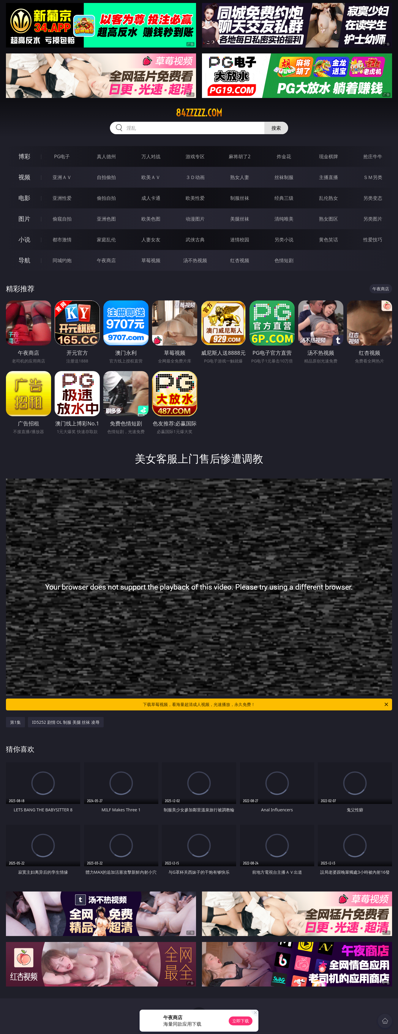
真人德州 (106, 156)
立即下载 (240, 1021)
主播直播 (328, 177)
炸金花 (284, 156)
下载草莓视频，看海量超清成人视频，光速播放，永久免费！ (266, 704)
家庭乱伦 (106, 239)
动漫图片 (195, 219)
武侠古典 (195, 239)
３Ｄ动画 (195, 177)
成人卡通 (150, 198)
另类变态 (372, 198)
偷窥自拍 (62, 219)
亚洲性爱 (62, 198)
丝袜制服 (283, 177)
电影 (24, 198)
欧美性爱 (195, 198)
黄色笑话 (328, 239)
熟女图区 (328, 219)
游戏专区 (195, 156)
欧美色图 (150, 219)
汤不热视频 (195, 260)
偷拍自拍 (106, 198)
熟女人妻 (239, 177)
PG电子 (62, 156)
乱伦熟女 (328, 198)
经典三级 (283, 198)
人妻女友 (150, 239)
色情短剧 (283, 260)
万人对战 (150, 156)
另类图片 (372, 219)
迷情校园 (239, 239)
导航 (24, 260)
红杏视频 (239, 260)
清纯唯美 (283, 219)
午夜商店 (106, 260)
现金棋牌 (328, 156)
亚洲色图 (106, 219)
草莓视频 (150, 260)
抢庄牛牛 (372, 156)
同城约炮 (62, 260)
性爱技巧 (372, 239)
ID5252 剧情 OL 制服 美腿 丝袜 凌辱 (66, 722)
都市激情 (62, 239)
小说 (24, 239)
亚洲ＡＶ (62, 177)
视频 (24, 177)
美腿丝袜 (239, 219)
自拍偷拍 (106, 177)
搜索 (276, 128)
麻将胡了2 (239, 156)
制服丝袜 (239, 198)
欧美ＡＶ (150, 177)
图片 (24, 219)
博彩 (24, 156)
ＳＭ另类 (372, 177)
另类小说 (283, 239)
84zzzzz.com (199, 113)
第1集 (15, 722)
